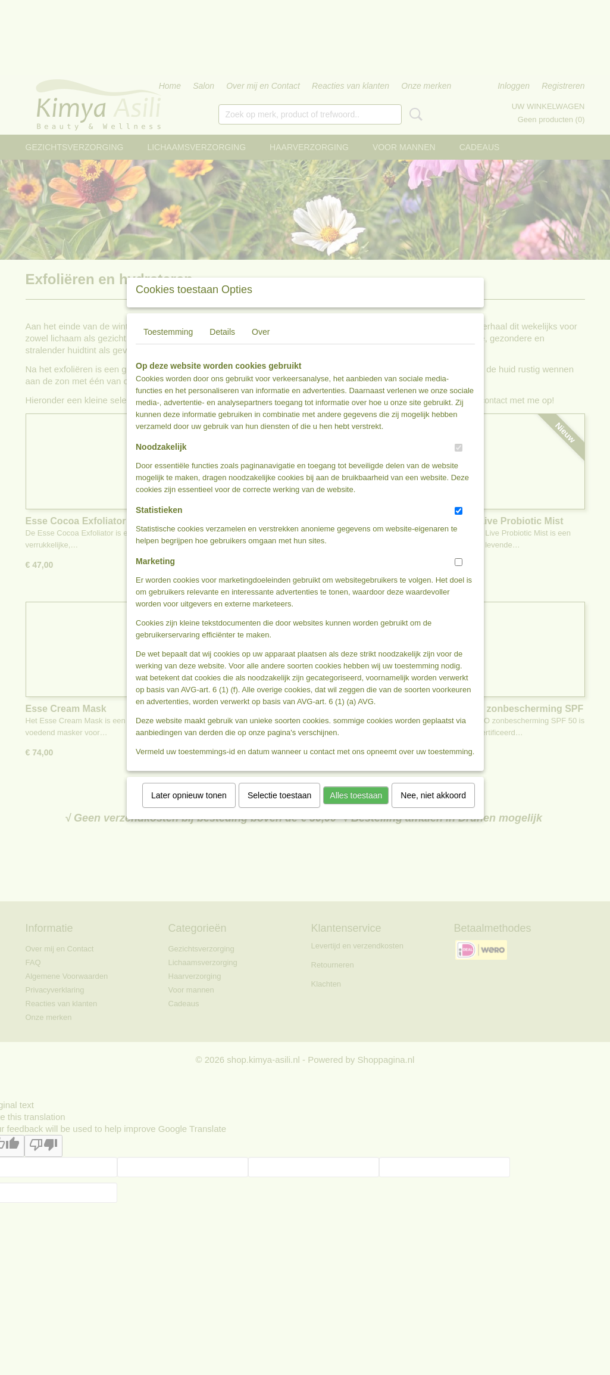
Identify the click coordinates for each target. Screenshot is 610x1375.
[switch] (458, 463)
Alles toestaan (356, 811)
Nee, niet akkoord (433, 811)
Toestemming (168, 347)
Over (261, 347)
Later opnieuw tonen (189, 811)
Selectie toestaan (279, 811)
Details (222, 347)
